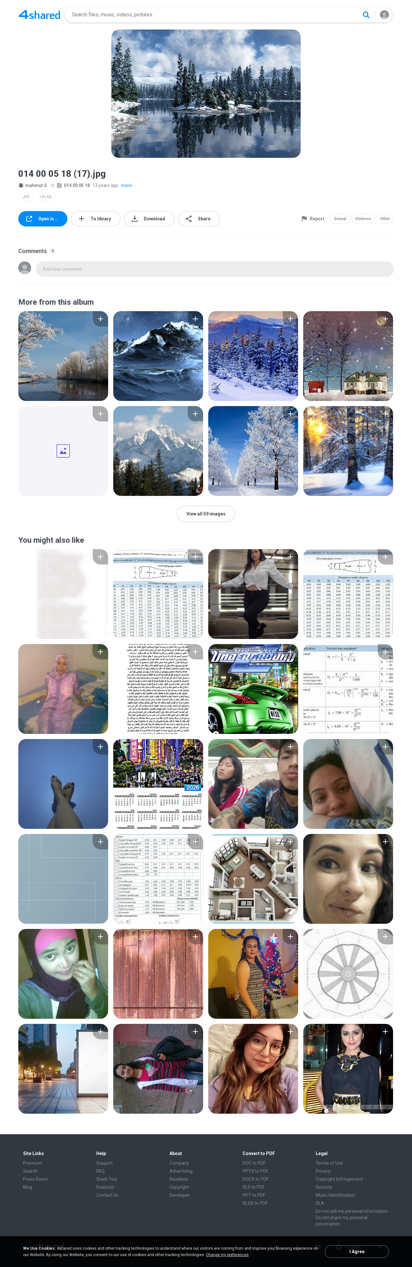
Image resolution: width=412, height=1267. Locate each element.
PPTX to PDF (255, 1171)
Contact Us (107, 1195)
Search (30, 1171)
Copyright (179, 1187)
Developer (179, 1195)
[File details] (63, 356)
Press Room (35, 1179)
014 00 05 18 (73, 185)
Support (104, 1163)
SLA (320, 1203)
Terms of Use (329, 1163)
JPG (26, 197)
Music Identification (335, 1195)
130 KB (45, 197)
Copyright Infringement (339, 1179)
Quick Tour (107, 1179)
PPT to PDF (254, 1195)
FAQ (100, 1171)
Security (324, 1187)
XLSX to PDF (255, 1203)
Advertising (181, 1171)
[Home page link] (39, 14)
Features (105, 1187)
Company (179, 1163)
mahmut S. (33, 185)
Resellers (178, 1179)
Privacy (323, 1171)
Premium (32, 1163)
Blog (27, 1187)
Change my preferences (227, 1255)
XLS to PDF (254, 1187)
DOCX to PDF (256, 1179)
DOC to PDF (254, 1163)
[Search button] (366, 14)
